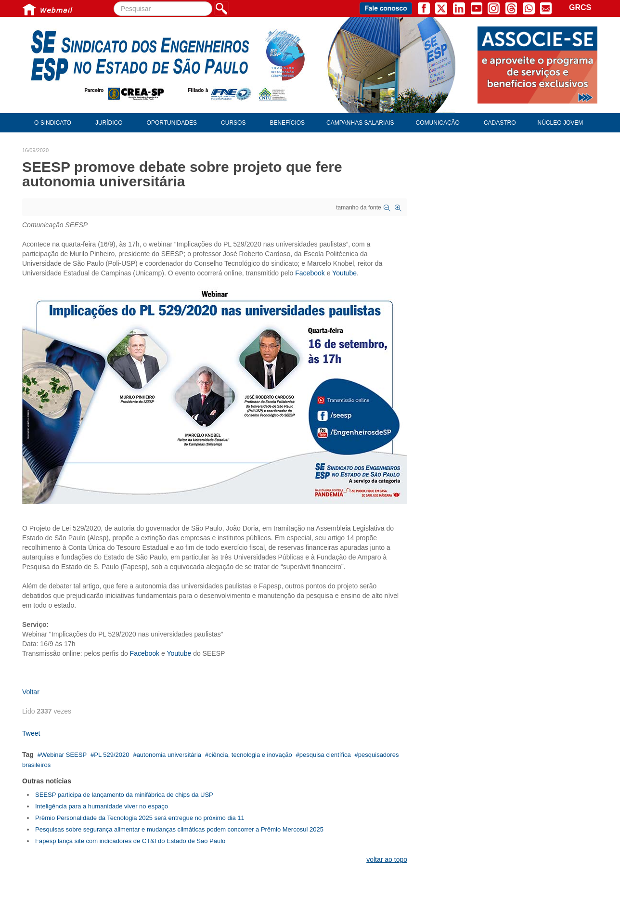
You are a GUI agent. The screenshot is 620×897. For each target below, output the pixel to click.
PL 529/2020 (111, 754)
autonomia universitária (169, 754)
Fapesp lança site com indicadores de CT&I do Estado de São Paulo (130, 841)
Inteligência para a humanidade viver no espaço (101, 806)
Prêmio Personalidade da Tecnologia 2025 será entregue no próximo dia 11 (140, 817)
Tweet (31, 733)
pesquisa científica (325, 754)
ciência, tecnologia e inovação (250, 754)
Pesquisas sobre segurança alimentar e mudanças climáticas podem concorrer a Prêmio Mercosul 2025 (179, 829)
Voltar (30, 692)
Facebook (309, 273)
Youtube (344, 273)
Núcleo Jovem (560, 122)
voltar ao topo (386, 859)
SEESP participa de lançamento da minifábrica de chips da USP (124, 794)
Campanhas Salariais (360, 122)
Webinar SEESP (64, 754)
